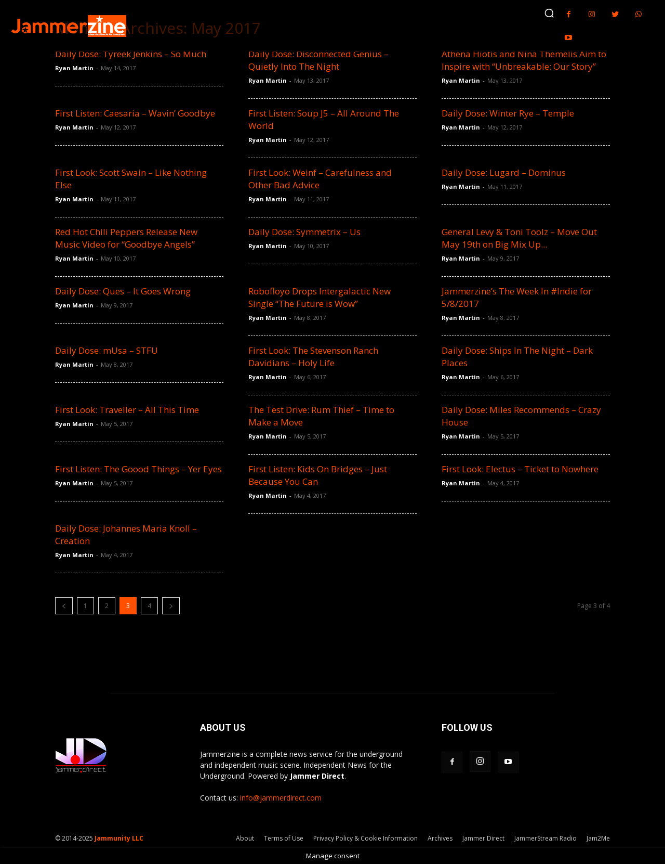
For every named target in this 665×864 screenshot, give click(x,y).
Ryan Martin (74, 68)
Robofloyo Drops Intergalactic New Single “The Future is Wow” (319, 297)
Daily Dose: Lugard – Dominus (504, 172)
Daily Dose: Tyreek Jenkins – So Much (130, 54)
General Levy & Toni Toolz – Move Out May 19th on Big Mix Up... (519, 238)
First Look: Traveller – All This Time (127, 410)
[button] (549, 13)
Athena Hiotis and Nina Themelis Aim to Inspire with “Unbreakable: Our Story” (524, 60)
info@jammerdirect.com (281, 798)
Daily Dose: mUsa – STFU (106, 350)
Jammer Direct (483, 838)
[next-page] (171, 605)
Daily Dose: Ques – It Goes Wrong (123, 291)
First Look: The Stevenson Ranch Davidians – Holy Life (313, 356)
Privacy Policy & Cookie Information (365, 838)
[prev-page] (64, 605)
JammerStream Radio (545, 838)
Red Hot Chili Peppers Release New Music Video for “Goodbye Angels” (126, 238)
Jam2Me (598, 838)
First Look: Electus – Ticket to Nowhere (520, 469)
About (245, 838)
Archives (440, 838)
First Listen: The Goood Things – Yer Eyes (138, 469)
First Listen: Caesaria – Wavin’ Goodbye (135, 113)
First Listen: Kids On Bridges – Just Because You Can (317, 475)
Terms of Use (283, 838)
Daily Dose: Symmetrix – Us (304, 232)
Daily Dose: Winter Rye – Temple (508, 113)
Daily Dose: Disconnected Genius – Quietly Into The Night (318, 60)
